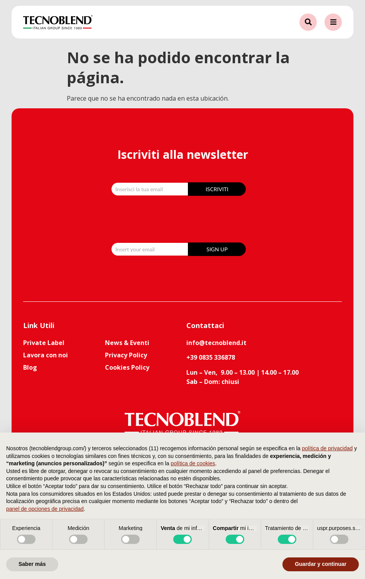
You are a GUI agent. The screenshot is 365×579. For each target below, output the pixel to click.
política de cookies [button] (193, 463)
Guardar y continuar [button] (320, 564)
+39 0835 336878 (210, 357)
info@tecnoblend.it (216, 342)
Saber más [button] (32, 564)
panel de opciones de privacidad (45, 509)
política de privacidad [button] (327, 448)
